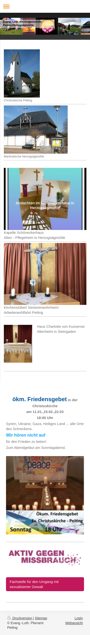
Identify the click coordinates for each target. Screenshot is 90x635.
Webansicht (74, 623)
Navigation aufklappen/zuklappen (45, 6)
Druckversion (20, 618)
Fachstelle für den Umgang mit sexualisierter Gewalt (34, 584)
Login (79, 618)
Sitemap (41, 618)
